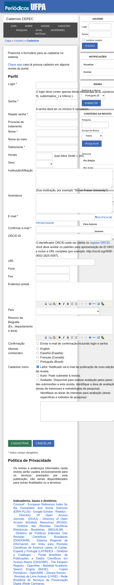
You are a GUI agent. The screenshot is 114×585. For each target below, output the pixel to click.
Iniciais (12, 154)
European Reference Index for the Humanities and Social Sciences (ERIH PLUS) (40, 508)
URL (11, 260)
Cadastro (64, 26)
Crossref (18, 504)
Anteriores (58, 30)
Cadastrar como (18, 367)
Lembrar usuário (94, 40)
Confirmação (16, 343)
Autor (43, 375)
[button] (46, 304)
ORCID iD (14, 235)
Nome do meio (17, 139)
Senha (85, 34)
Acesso (45, 26)
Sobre (28, 26)
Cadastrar (32, 40)
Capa (14, 26)
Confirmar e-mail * (19, 228)
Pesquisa (21, 30)
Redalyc (60, 511)
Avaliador (46, 379)
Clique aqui (15, 64)
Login (84, 27)
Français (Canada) (52, 357)
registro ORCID (100, 242)
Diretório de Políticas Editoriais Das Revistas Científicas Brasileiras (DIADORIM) (40, 537)
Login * (12, 84)
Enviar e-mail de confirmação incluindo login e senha (74, 343)
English (45, 348)
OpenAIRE (36, 572)
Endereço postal (18, 284)
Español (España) (51, 353)
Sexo (11, 162)
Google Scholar (43, 511)
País (11, 309)
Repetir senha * (18, 114)
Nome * (13, 131)
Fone (11, 268)
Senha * (13, 101)
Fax (10, 276)
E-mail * (13, 216)
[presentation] (35, 429)
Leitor (43, 367)
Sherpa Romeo (56, 572)
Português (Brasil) (51, 361)
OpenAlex (33, 565)
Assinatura (15, 195)
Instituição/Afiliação (20, 170)
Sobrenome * (16, 147)
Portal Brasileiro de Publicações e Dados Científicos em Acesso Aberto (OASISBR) (40, 558)
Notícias (40, 34)
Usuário (18, 40)
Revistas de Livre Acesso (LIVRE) (36, 576)
